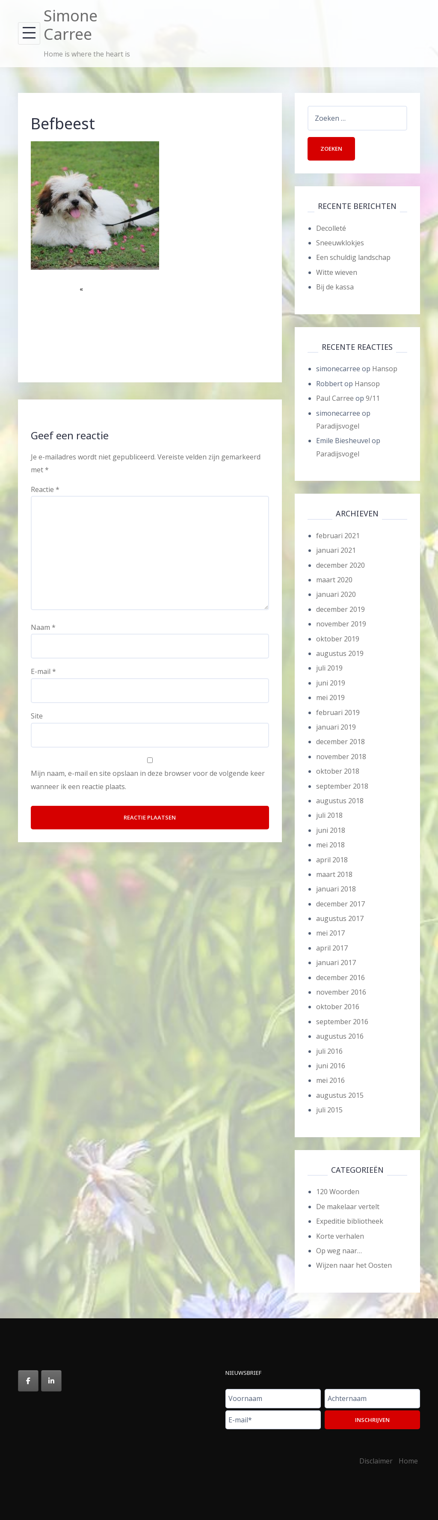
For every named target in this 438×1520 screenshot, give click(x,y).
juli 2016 (329, 1051)
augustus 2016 (340, 1036)
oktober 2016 (337, 1006)
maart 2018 (334, 874)
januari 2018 (336, 889)
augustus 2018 (340, 800)
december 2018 (340, 741)
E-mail (43, 671)
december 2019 (340, 609)
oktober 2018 (337, 771)
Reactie (45, 489)
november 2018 (341, 756)
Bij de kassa (335, 287)
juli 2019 (329, 668)
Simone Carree (71, 25)
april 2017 (332, 948)
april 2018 (332, 859)
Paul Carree (335, 398)
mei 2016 (330, 1080)
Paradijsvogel (337, 426)
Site (37, 716)
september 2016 (342, 1021)
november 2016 (341, 992)
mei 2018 (330, 844)
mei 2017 (330, 933)
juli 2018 (329, 815)
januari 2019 (336, 727)
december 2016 (340, 977)
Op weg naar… (339, 1250)
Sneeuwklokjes (340, 242)
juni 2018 (330, 830)
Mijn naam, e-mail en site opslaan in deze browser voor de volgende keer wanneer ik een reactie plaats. (148, 780)
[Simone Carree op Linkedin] (51, 1381)
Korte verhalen (340, 1236)
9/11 (373, 398)
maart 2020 (334, 579)
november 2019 (341, 624)
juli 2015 (329, 1110)
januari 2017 (336, 962)
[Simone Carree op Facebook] (28, 1381)
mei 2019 (330, 697)
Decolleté (331, 228)
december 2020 (340, 565)
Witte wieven (336, 272)
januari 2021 (336, 550)
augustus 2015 (340, 1095)
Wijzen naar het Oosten (354, 1265)
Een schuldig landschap (353, 257)
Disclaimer (376, 1461)
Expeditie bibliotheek (349, 1221)
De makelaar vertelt (347, 1206)
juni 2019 (330, 683)
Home (408, 1461)
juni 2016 (330, 1065)
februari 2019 (338, 712)
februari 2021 (338, 535)
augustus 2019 (340, 653)
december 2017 (340, 904)
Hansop (384, 368)
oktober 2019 (337, 639)
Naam (43, 627)
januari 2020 (336, 594)
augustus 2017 (340, 918)
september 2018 (342, 786)
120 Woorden (337, 1191)
